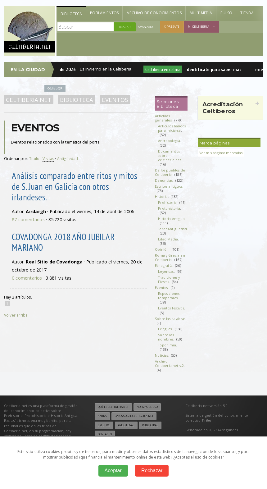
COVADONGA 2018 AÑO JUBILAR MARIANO (63, 242)
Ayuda (102, 416)
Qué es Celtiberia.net (113, 407)
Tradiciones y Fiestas (169, 279)
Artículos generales (163, 117)
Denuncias (163, 180)
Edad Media (168, 239)
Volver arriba (16, 315)
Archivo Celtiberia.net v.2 (169, 363)
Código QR (55, 88)
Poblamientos (104, 13)
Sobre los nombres (166, 336)
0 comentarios (27, 278)
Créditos (104, 425)
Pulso (226, 13)
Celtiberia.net (29, 99)
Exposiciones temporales (168, 295)
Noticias (161, 355)
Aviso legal (126, 425)
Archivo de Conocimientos (154, 13)
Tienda (247, 13)
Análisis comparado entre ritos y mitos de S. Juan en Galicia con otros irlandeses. (74, 186)
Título (34, 158)
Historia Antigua (171, 218)
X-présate (171, 27)
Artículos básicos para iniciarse (172, 128)
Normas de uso (147, 407)
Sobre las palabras (170, 318)
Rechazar (151, 470)
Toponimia (167, 345)
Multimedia (201, 13)
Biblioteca (71, 13)
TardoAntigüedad (172, 228)
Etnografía (163, 265)
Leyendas (166, 271)
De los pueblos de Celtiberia (170, 172)
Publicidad (150, 425)
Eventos (115, 99)
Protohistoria (169, 208)
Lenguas (165, 329)
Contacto (105, 434)
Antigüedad (67, 158)
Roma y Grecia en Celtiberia (170, 257)
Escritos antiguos (169, 186)
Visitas (48, 158)
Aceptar (113, 470)
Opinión (162, 249)
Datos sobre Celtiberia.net (134, 416)
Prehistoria (167, 202)
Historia (161, 196)
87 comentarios (28, 219)
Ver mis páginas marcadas (220, 152)
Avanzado (146, 27)
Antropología (169, 140)
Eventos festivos (171, 308)
